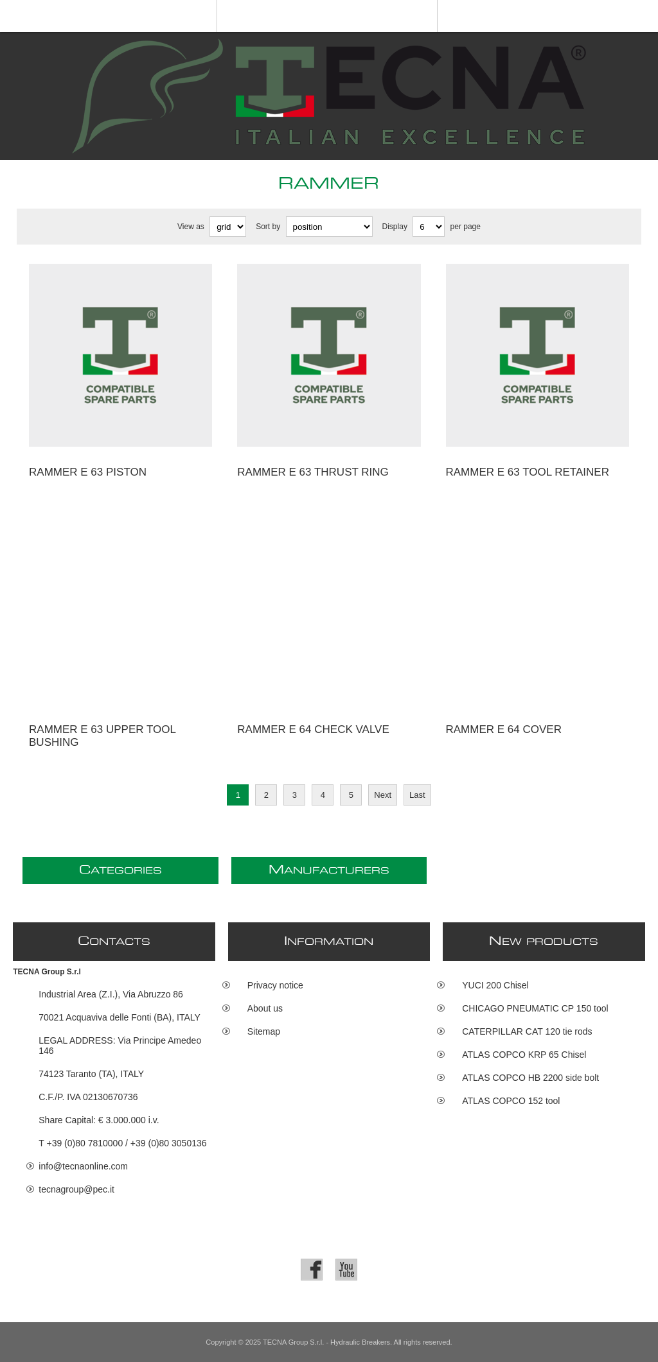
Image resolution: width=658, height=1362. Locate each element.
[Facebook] (311, 1269)
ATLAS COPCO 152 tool (511, 1101)
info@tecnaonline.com (83, 1166)
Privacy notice (275, 985)
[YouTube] (346, 1269)
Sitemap (263, 1031)
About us (265, 1008)
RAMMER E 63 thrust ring (313, 472)
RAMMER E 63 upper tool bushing (102, 735)
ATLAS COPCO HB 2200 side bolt (530, 1078)
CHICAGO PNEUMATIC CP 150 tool (535, 1008)
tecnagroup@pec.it (76, 1189)
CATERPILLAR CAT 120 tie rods (527, 1031)
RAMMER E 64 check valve (313, 729)
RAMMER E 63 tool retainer (527, 472)
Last (417, 795)
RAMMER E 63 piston (88, 472)
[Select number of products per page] (429, 226)
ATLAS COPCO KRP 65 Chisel (524, 1054)
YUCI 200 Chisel (495, 985)
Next (382, 795)
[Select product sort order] (329, 226)
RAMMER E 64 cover (504, 729)
